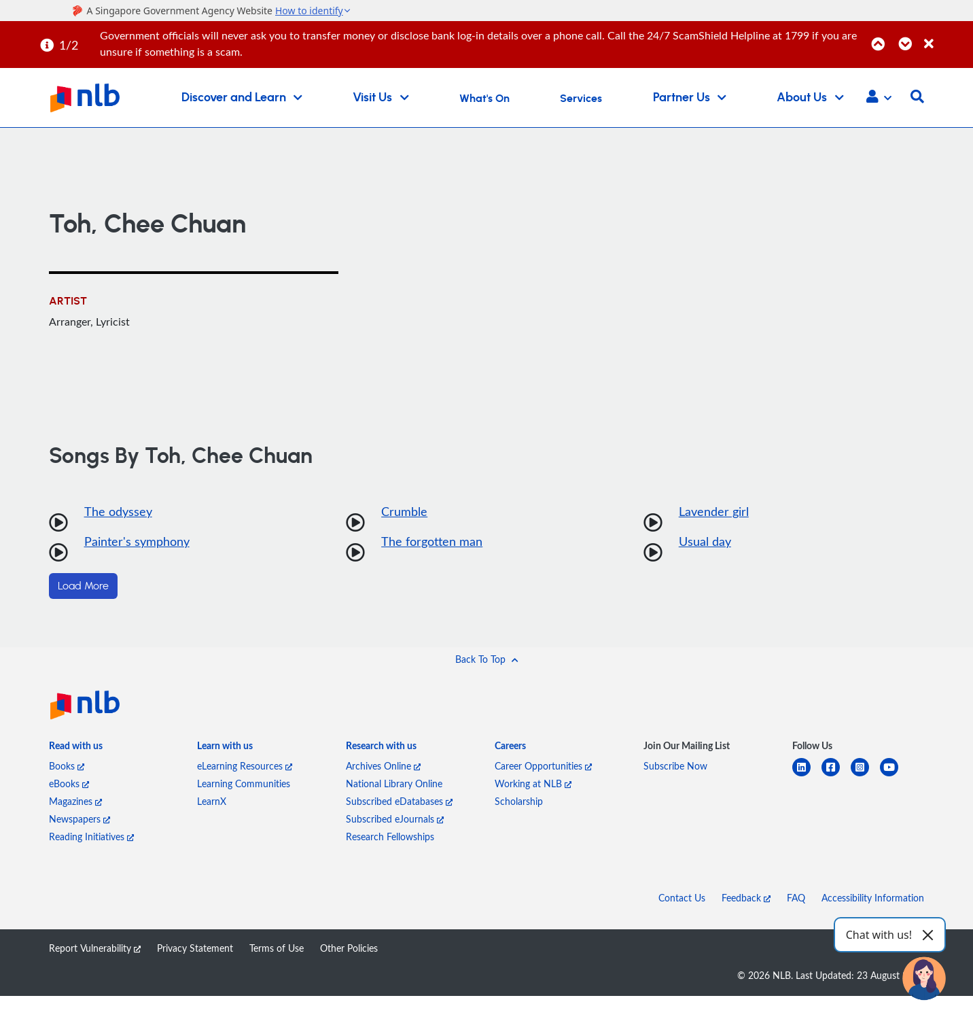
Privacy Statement (195, 948)
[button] (878, 97)
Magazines (75, 801)
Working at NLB (533, 783)
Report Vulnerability (95, 948)
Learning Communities (243, 783)
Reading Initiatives (91, 836)
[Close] (946, 36)
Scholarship (519, 801)
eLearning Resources (244, 765)
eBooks (69, 783)
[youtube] (894, 775)
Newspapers (79, 818)
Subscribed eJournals (395, 818)
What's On (484, 98)
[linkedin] (806, 775)
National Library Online (394, 783)
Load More (83, 586)
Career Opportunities (543, 765)
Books (66, 765)
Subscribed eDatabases (399, 801)
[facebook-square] (836, 775)
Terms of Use (276, 948)
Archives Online (383, 765)
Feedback (746, 897)
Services (581, 98)
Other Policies (349, 948)
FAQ (796, 897)
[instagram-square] (865, 775)
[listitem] (76, 748)
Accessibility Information (872, 897)
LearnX (211, 801)
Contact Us (681, 897)
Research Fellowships (390, 836)
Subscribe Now (675, 765)
